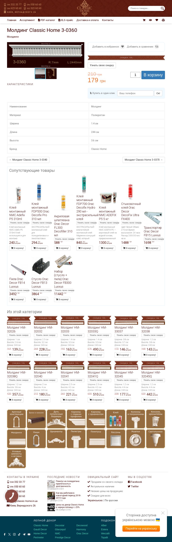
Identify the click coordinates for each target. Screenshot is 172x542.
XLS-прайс (65, 20)
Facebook (135, 481)
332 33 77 (14, 4)
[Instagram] (14, 534)
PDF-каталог (46, 20)
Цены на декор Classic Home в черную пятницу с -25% (65, 506)
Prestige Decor (63, 537)
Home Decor (40, 533)
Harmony (81, 529)
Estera (104, 529)
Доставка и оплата (87, 20)
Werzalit (105, 533)
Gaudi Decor (40, 529)
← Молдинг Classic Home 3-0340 (28, 159)
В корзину (153, 74)
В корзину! (17, 248)
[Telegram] (24, 534)
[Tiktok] (19, 534)
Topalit (104, 537)
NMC (57, 533)
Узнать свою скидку (102, 65)
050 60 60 (34, 4)
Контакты (107, 20)
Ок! (158, 93)
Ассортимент (27, 20)
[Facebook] (4, 534)
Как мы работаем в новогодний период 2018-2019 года (64, 495)
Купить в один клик (102, 93)
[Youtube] (29, 534)
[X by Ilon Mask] (9, 534)
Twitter (133, 486)
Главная (11, 20)
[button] (81, 45)
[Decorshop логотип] (13, 524)
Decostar (59, 525)
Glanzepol (60, 529)
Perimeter (39, 537)
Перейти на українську (141, 528)
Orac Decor (82, 533)
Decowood (82, 525)
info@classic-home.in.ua (23, 501)
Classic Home (41, 525)
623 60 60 (14, 8)
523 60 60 (34, 8)
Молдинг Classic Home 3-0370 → (144, 159)
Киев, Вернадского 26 (21, 12)
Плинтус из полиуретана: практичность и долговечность (63, 484)
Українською (95, 500)
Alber (104, 525)
